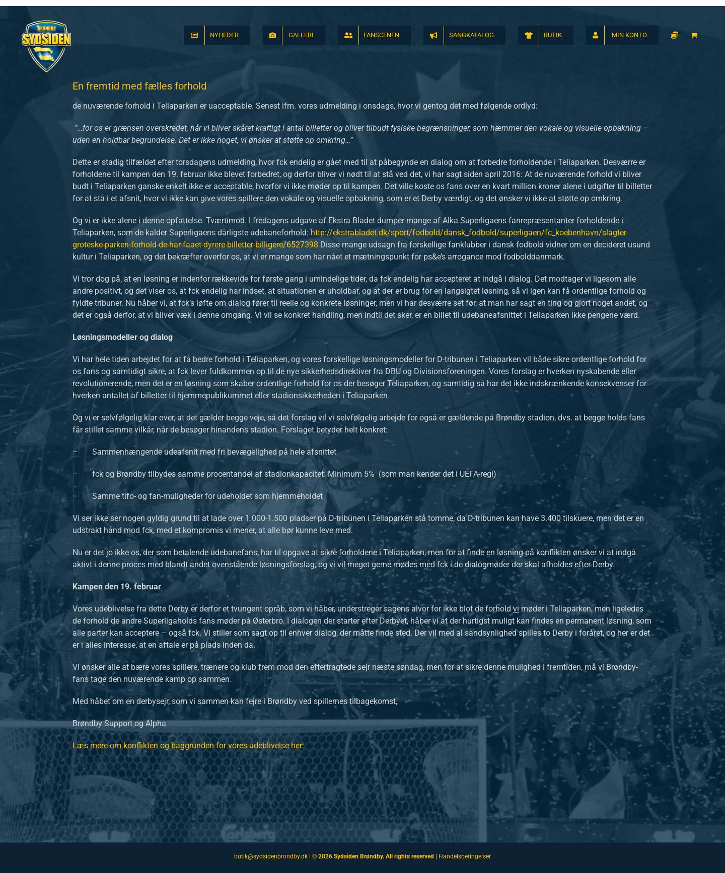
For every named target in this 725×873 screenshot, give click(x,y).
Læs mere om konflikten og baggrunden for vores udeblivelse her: (188, 745)
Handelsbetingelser (465, 856)
